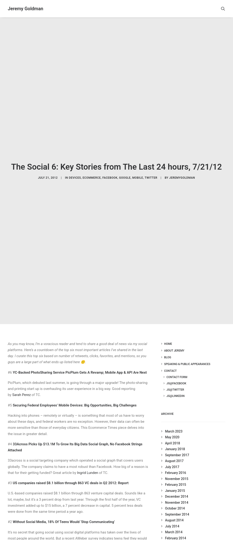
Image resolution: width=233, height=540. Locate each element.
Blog (167, 351)
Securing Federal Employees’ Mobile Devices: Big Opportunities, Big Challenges (75, 399)
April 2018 (172, 437)
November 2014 (176, 496)
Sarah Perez (21, 389)
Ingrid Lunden (87, 466)
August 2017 (174, 455)
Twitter (151, 174)
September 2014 (177, 508)
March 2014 (174, 526)
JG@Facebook (176, 377)
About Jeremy (174, 344)
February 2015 (175, 478)
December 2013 (176, 538)
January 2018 (175, 443)
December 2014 (176, 490)
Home (168, 337)
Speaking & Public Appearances (187, 357)
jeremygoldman (182, 174)
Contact (170, 364)
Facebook (110, 174)
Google (125, 174)
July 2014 (172, 520)
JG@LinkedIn (176, 389)
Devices (75, 174)
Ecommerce (91, 174)
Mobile (137, 174)
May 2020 (172, 431)
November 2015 (176, 472)
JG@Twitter (175, 383)
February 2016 (175, 467)
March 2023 (174, 425)
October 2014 (175, 502)
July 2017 (172, 461)
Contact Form (177, 370)
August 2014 (174, 514)
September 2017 (177, 449)
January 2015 (175, 484)
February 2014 (175, 532)
